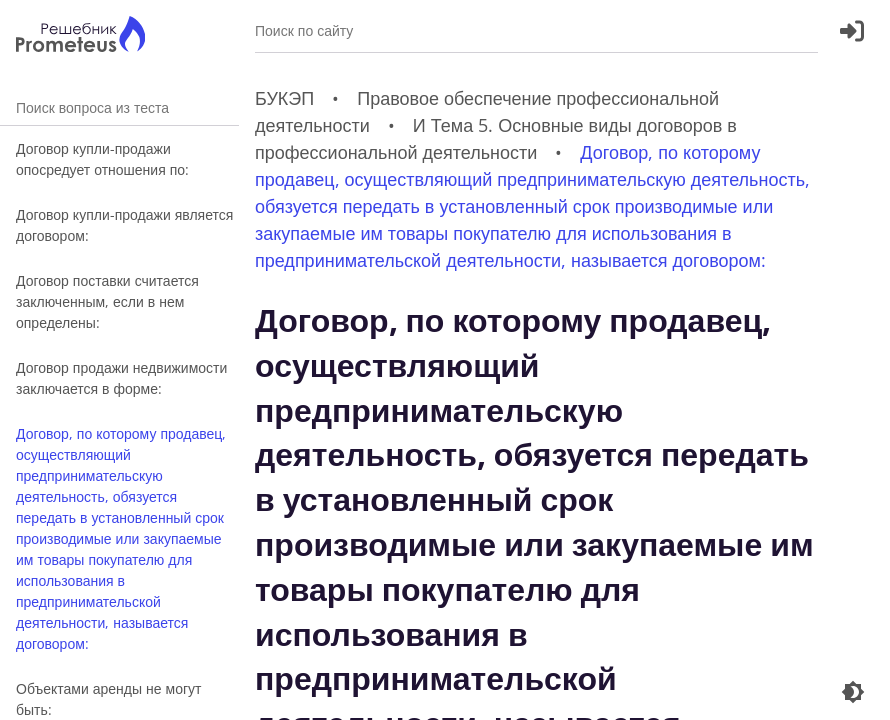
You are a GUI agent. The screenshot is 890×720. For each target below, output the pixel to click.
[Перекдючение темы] (853, 692)
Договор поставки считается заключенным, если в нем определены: (107, 301)
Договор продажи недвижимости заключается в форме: (121, 378)
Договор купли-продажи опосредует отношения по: (102, 159)
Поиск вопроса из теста (119, 107)
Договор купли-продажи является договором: (124, 225)
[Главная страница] (80, 36)
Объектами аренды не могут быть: (109, 699)
